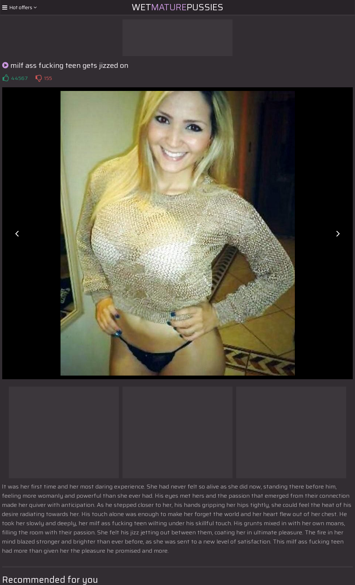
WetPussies (177, 7)
